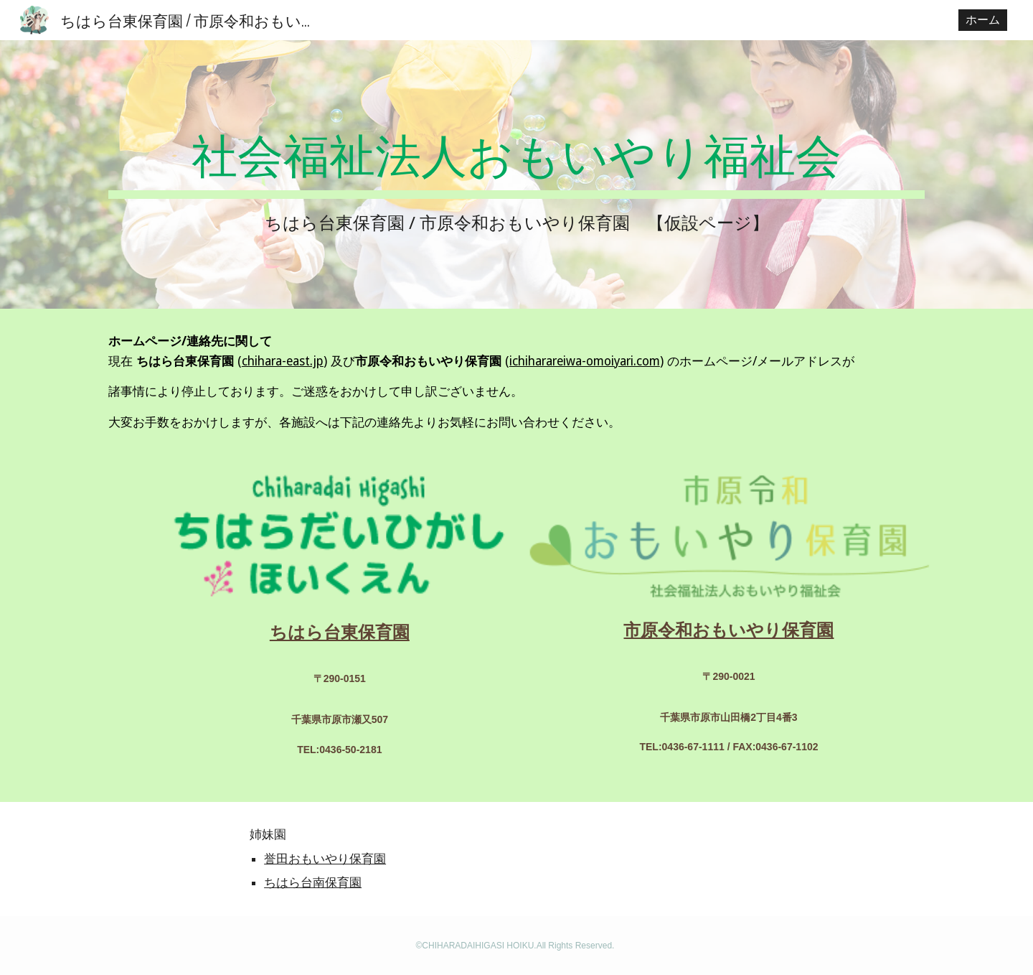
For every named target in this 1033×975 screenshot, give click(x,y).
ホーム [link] (983, 20)
